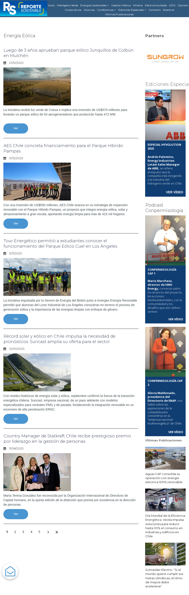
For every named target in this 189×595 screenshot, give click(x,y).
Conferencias (106, 10)
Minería (138, 5)
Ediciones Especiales (132, 10)
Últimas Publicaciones (119, 14)
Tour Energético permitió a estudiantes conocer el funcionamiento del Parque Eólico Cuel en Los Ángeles (64, 243)
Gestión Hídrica (121, 5)
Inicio (51, 5)
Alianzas (89, 10)
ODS (172, 5)
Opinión (183, 5)
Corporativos (73, 10)
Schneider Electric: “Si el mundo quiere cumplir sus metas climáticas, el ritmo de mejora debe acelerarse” (164, 577)
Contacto (154, 10)
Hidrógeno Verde (67, 5)
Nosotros (168, 10)
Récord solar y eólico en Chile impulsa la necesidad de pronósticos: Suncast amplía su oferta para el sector (63, 339)
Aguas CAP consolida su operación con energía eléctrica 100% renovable (163, 477)
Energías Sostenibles (94, 5)
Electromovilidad (156, 5)
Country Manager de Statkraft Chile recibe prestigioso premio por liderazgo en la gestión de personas (63, 439)
